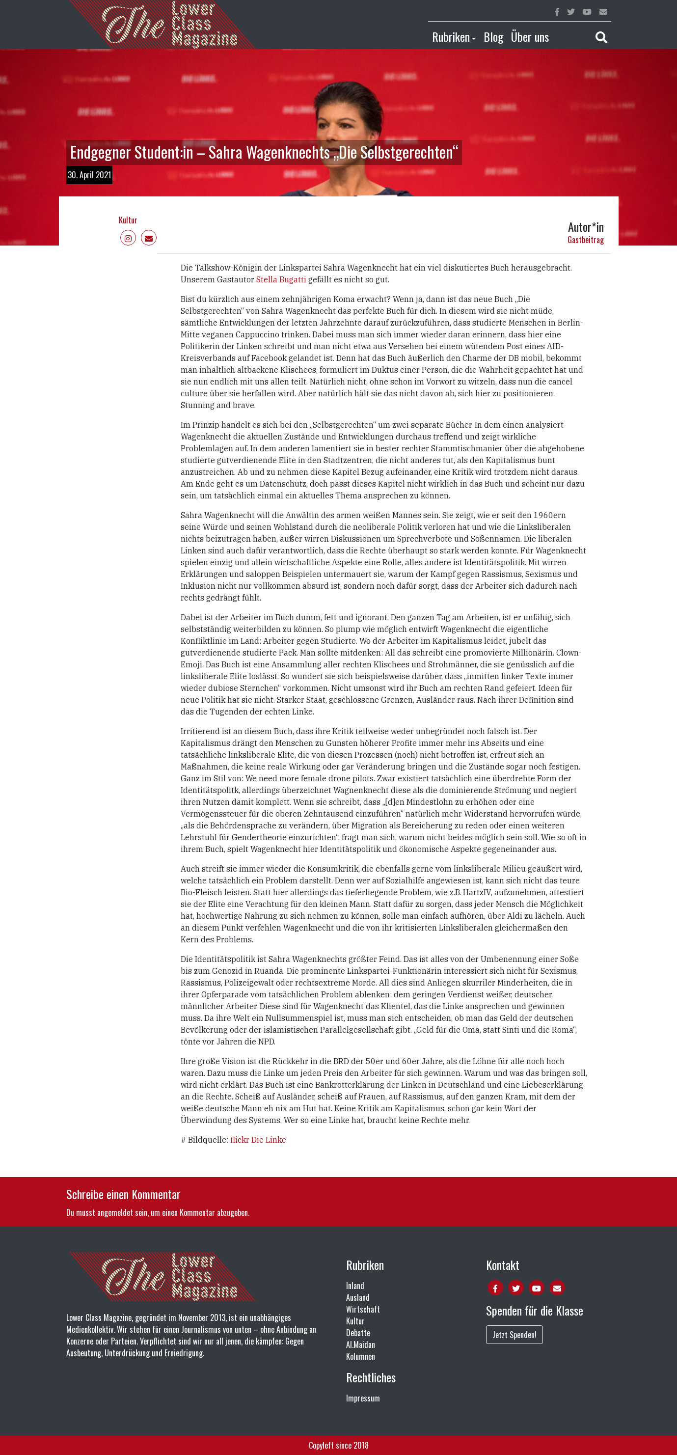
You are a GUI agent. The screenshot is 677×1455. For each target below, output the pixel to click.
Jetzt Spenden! (514, 1335)
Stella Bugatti (282, 279)
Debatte (358, 1333)
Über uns (530, 36)
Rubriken (451, 36)
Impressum (363, 1398)
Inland (355, 1285)
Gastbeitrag (586, 240)
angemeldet (115, 1212)
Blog (493, 36)
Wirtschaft (363, 1309)
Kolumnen (360, 1356)
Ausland (358, 1297)
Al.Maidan (360, 1344)
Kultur (128, 220)
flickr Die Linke (258, 1140)
